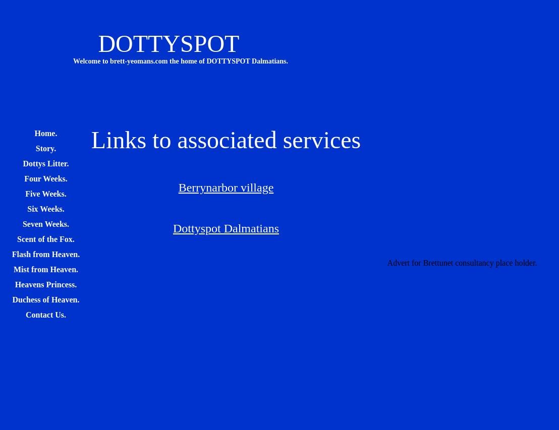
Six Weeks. (46, 209)
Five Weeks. (45, 194)
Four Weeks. (46, 178)
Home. (46, 133)
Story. (46, 148)
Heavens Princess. (46, 284)
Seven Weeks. (46, 224)
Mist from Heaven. (46, 269)
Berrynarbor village (226, 187)
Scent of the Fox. (46, 239)
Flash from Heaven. (46, 254)
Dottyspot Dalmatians (226, 228)
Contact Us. (46, 315)
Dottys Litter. (46, 163)
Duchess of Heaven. (46, 299)
